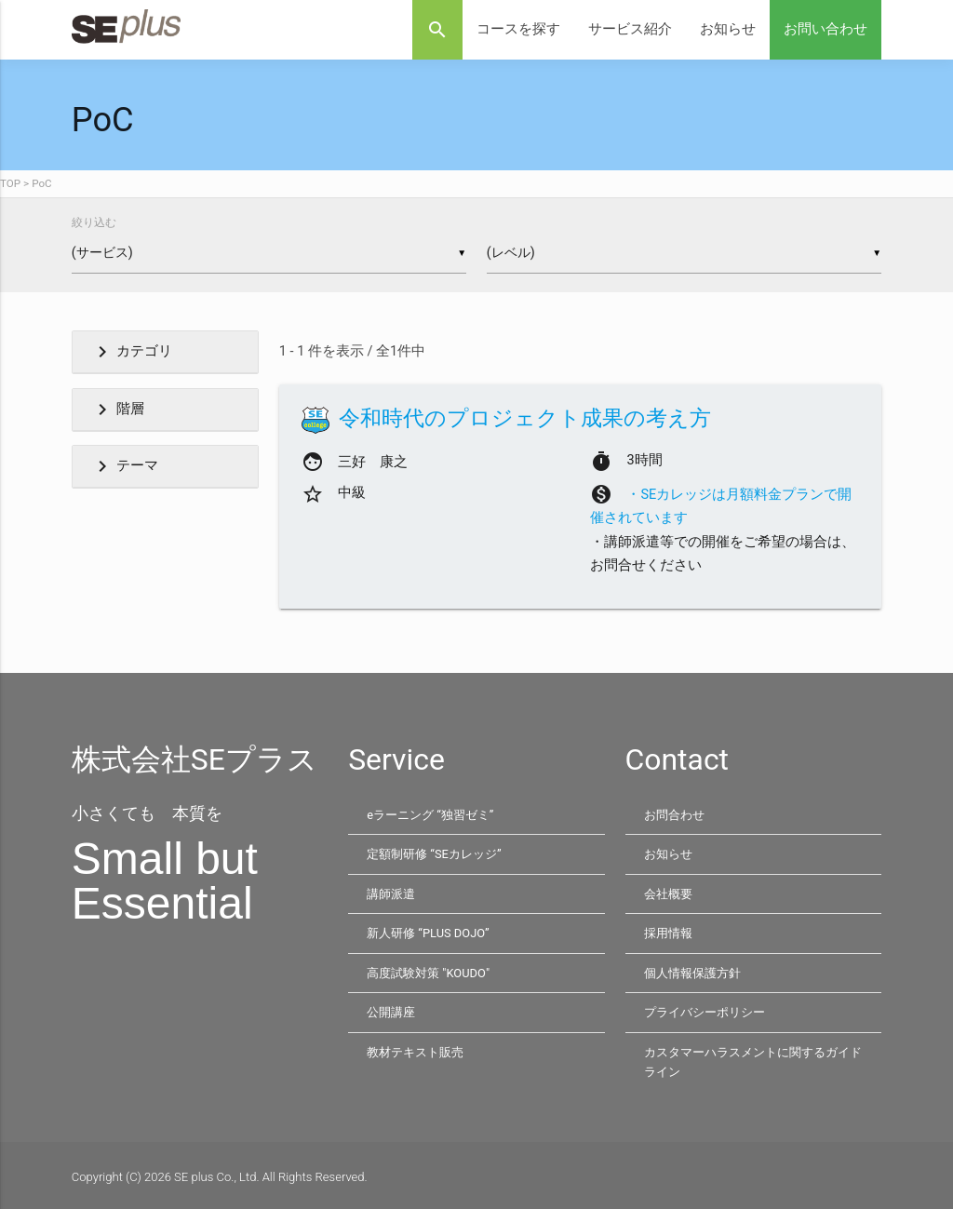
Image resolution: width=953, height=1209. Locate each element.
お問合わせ (674, 815)
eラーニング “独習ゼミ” (430, 815)
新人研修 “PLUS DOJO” (428, 932)
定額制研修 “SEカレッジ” (434, 854)
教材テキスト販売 (415, 1048)
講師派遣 (391, 893)
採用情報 (668, 932)
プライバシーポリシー (704, 1009)
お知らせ (728, 29)
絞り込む (94, 222)
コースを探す (518, 29)
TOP (10, 183)
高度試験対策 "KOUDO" (428, 970)
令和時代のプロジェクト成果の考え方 (525, 419)
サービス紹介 (630, 29)
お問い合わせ (825, 29)
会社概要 (668, 893)
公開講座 (391, 1009)
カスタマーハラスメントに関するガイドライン (753, 1058)
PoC (41, 183)
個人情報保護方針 (692, 970)
